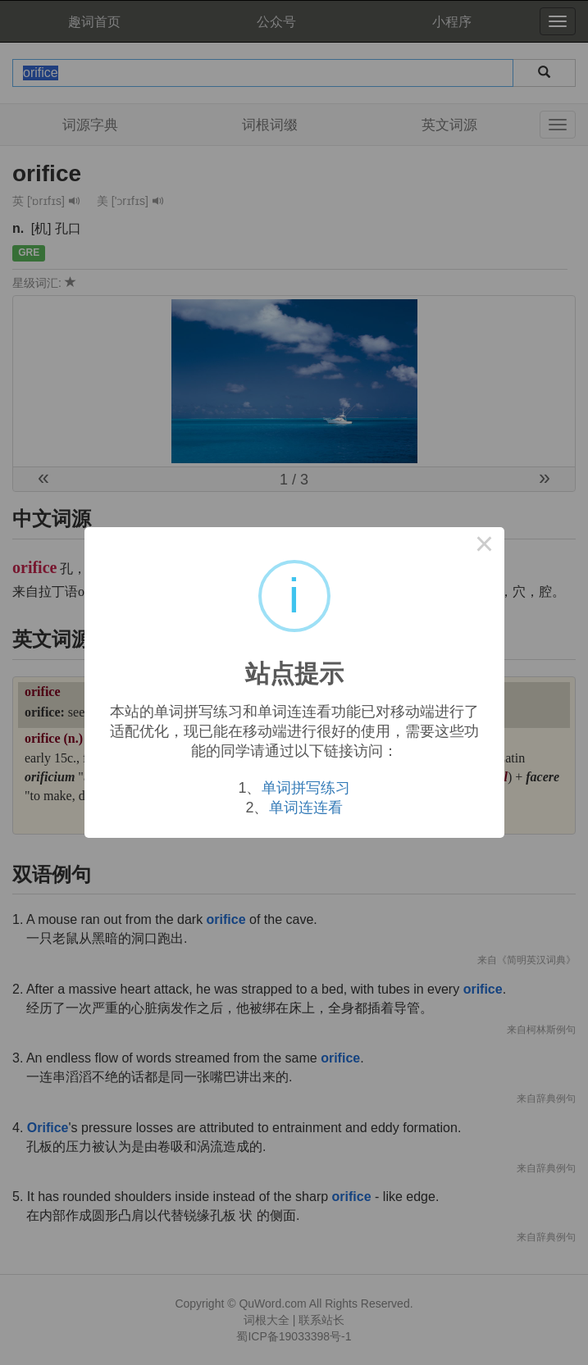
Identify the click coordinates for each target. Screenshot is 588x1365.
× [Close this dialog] (485, 546)
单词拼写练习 (306, 788)
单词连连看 (306, 807)
